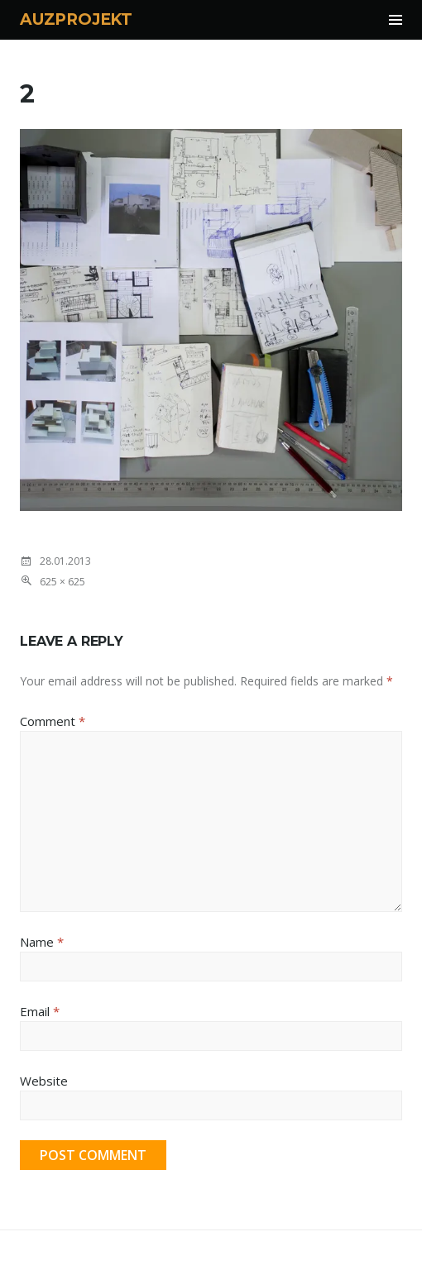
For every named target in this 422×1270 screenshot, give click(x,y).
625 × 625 (62, 582)
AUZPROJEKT (76, 19)
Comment (52, 721)
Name (42, 941)
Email (40, 1011)
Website (44, 1080)
